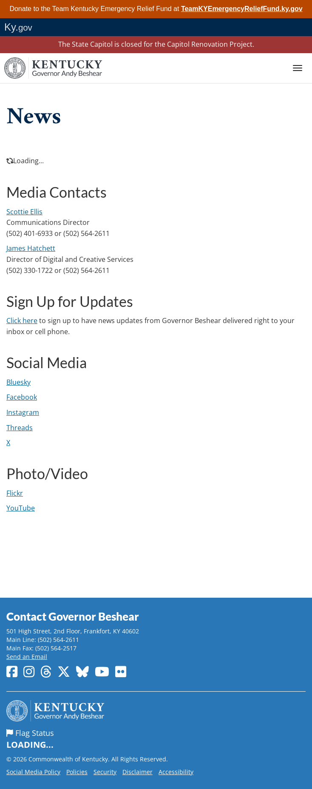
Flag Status (156, 739)
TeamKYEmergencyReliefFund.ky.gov (242, 8)
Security (105, 772)
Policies (77, 772)
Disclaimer (137, 772)
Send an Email (26, 657)
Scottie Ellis (24, 211)
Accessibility (176, 772)
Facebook (21, 397)
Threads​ (19, 427)
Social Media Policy (33, 772)
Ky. (18, 27)
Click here (21, 320)
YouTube (20, 508)
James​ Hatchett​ (30, 248)
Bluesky (18, 382)
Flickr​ (14, 493)
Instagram (22, 412)
